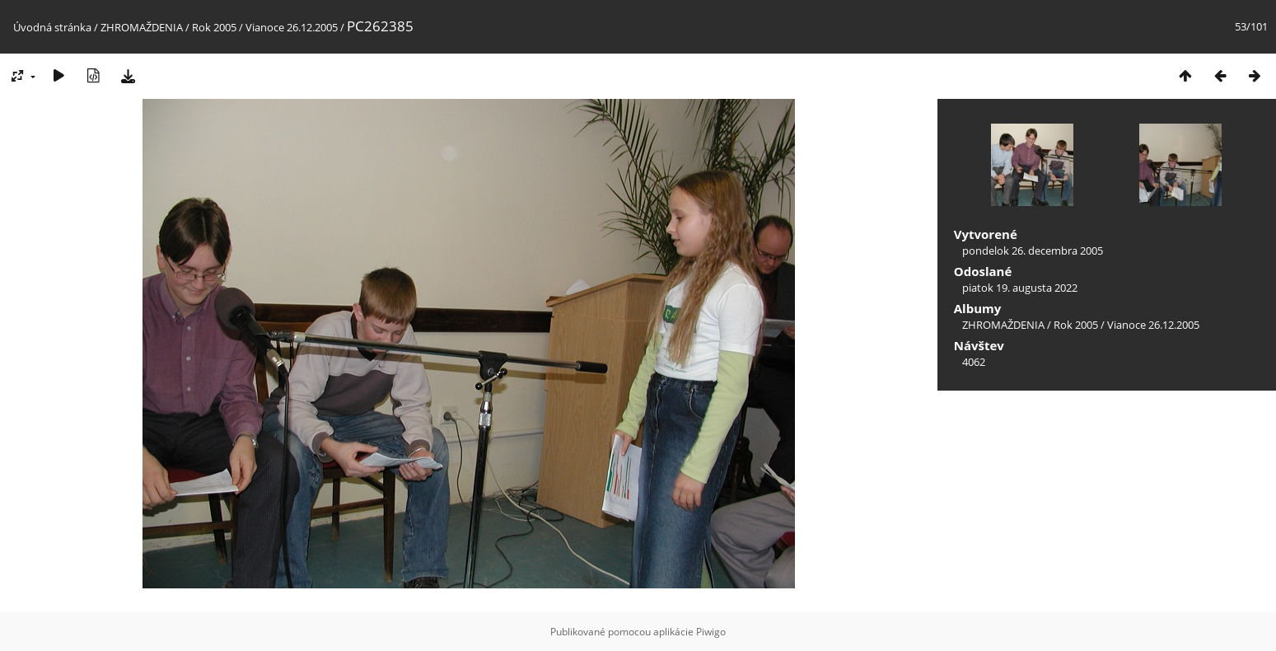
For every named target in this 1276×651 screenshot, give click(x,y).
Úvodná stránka (52, 27)
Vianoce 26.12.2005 (291, 27)
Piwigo (711, 632)
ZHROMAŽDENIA (141, 27)
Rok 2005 (214, 27)
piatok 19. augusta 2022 (1019, 287)
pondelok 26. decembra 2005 (1032, 250)
